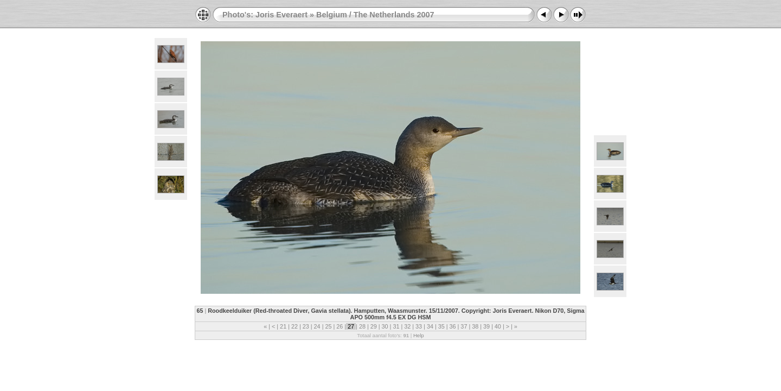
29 (374, 326)
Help (418, 335)
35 (441, 326)
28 (362, 326)
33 (419, 326)
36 (453, 326)
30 (385, 326)
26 (339, 326)
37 (464, 326)
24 (317, 326)
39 (486, 326)
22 (294, 326)
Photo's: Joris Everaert (265, 14)
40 (498, 326)
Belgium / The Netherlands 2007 (375, 14)
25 (328, 326)
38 (475, 326)
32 (407, 326)
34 (430, 326)
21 (283, 326)
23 (306, 326)
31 (396, 326)
